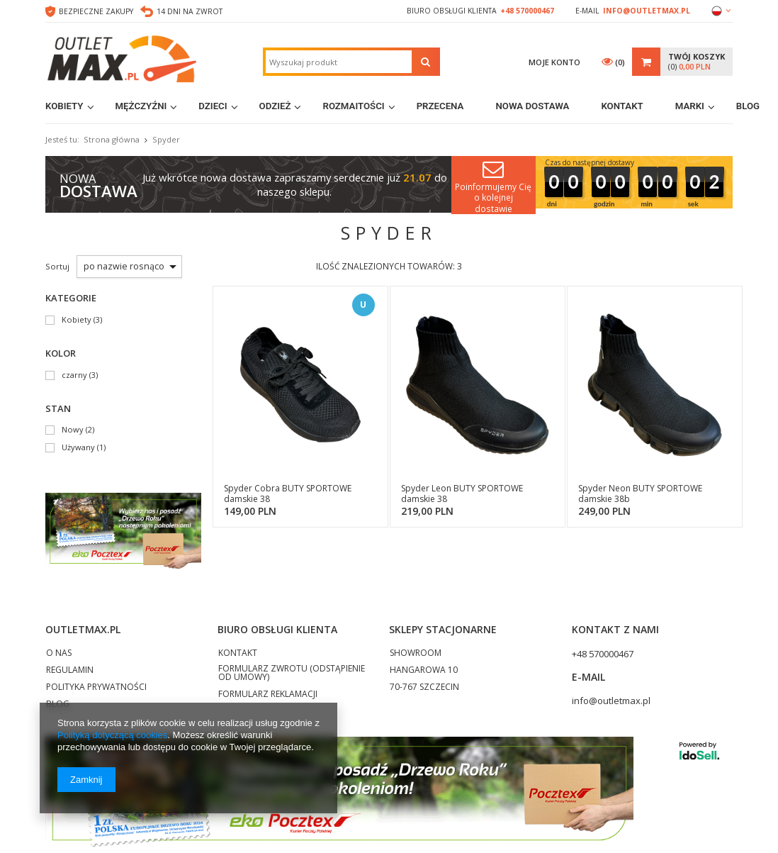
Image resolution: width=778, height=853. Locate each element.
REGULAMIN (70, 671)
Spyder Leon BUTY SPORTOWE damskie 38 (462, 494)
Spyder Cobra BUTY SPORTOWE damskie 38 (287, 494)
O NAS (59, 654)
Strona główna (112, 139)
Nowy (73, 430)
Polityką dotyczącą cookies (112, 735)
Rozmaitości (353, 106)
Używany (78, 447)
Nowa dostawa (532, 106)
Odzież (275, 106)
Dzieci (212, 106)
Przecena (440, 106)
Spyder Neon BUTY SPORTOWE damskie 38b (640, 494)
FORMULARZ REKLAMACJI (267, 695)
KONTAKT (237, 654)
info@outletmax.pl (646, 11)
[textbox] (339, 61)
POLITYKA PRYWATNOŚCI (96, 688)
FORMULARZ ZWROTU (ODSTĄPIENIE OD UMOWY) (291, 673)
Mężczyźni (141, 106)
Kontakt (622, 106)
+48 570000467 (527, 11)
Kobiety (64, 106)
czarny (74, 375)
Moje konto (554, 62)
